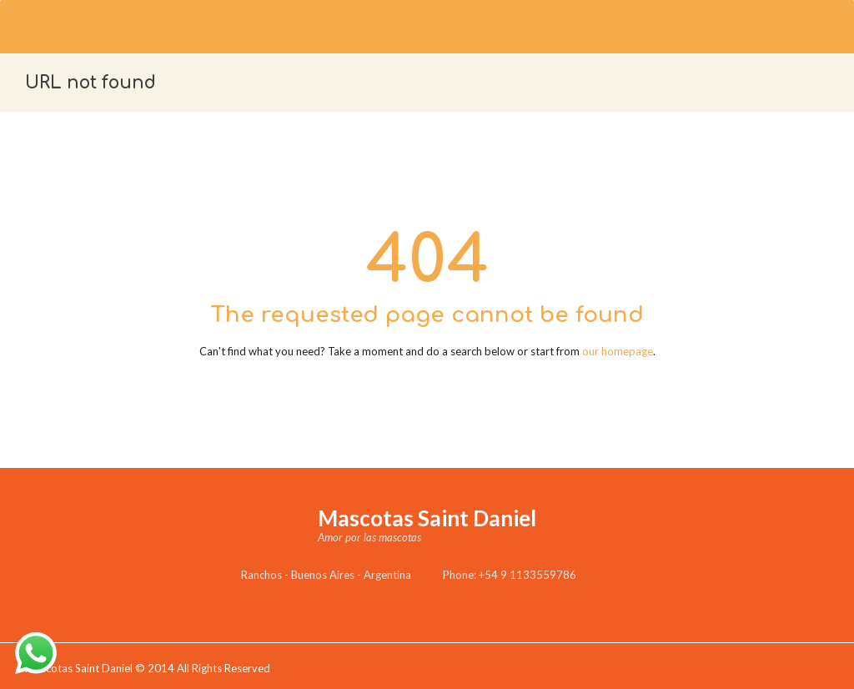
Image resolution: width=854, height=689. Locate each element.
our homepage (617, 351)
